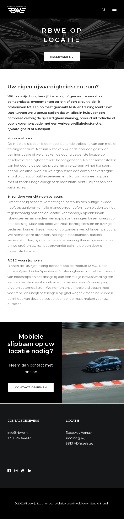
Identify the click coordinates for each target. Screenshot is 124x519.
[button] (114, 9)
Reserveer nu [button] (62, 56)
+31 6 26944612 (19, 438)
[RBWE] (16, 9)
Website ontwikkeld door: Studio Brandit (82, 503)
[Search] (102, 9)
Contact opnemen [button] (31, 387)
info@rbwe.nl (17, 433)
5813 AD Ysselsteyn (81, 443)
